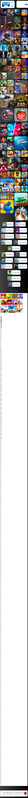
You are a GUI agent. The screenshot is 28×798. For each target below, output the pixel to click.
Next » (16, 290)
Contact (23, 794)
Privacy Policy (10, 794)
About (3, 794)
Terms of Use (17, 794)
